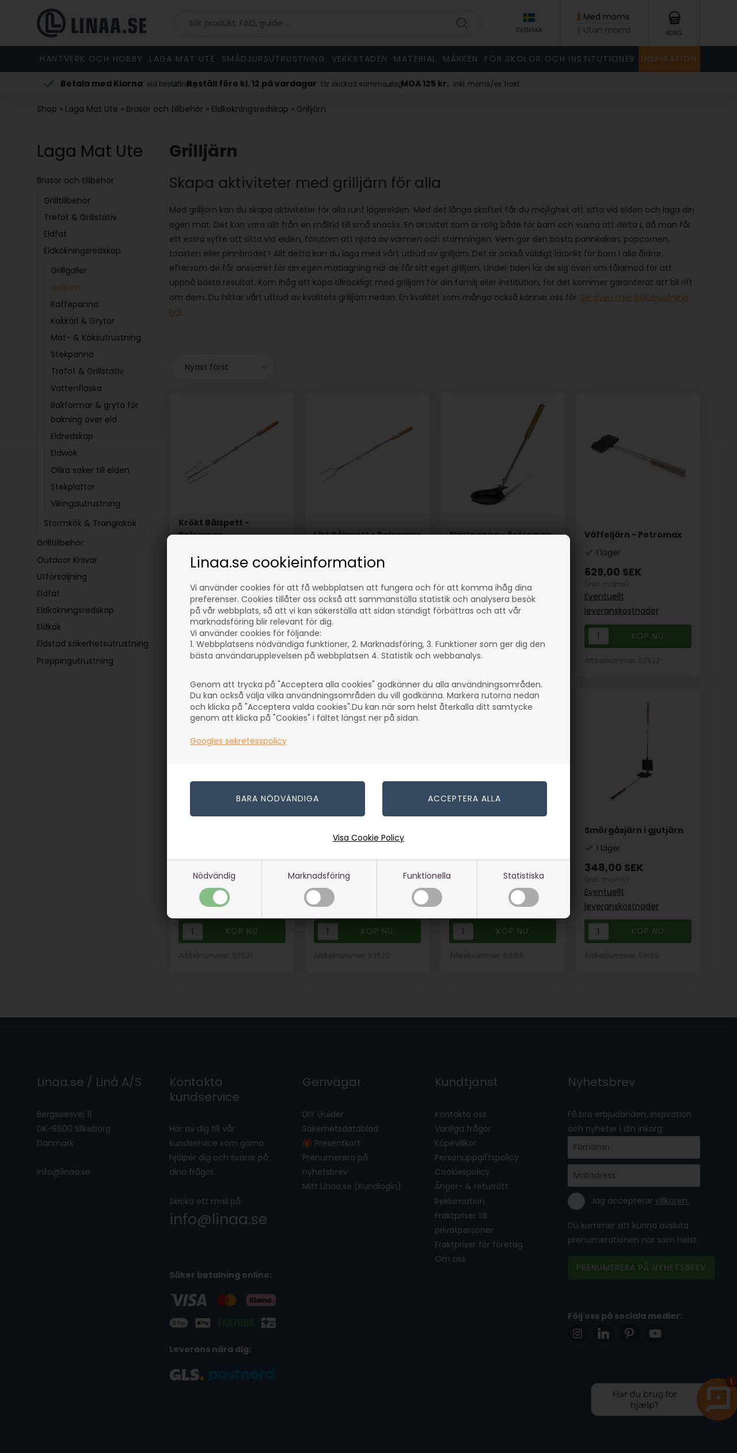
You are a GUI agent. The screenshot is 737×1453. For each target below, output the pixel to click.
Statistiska (523, 888)
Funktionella (427, 888)
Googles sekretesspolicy (238, 741)
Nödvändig (214, 888)
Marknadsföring (319, 888)
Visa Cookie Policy (368, 837)
